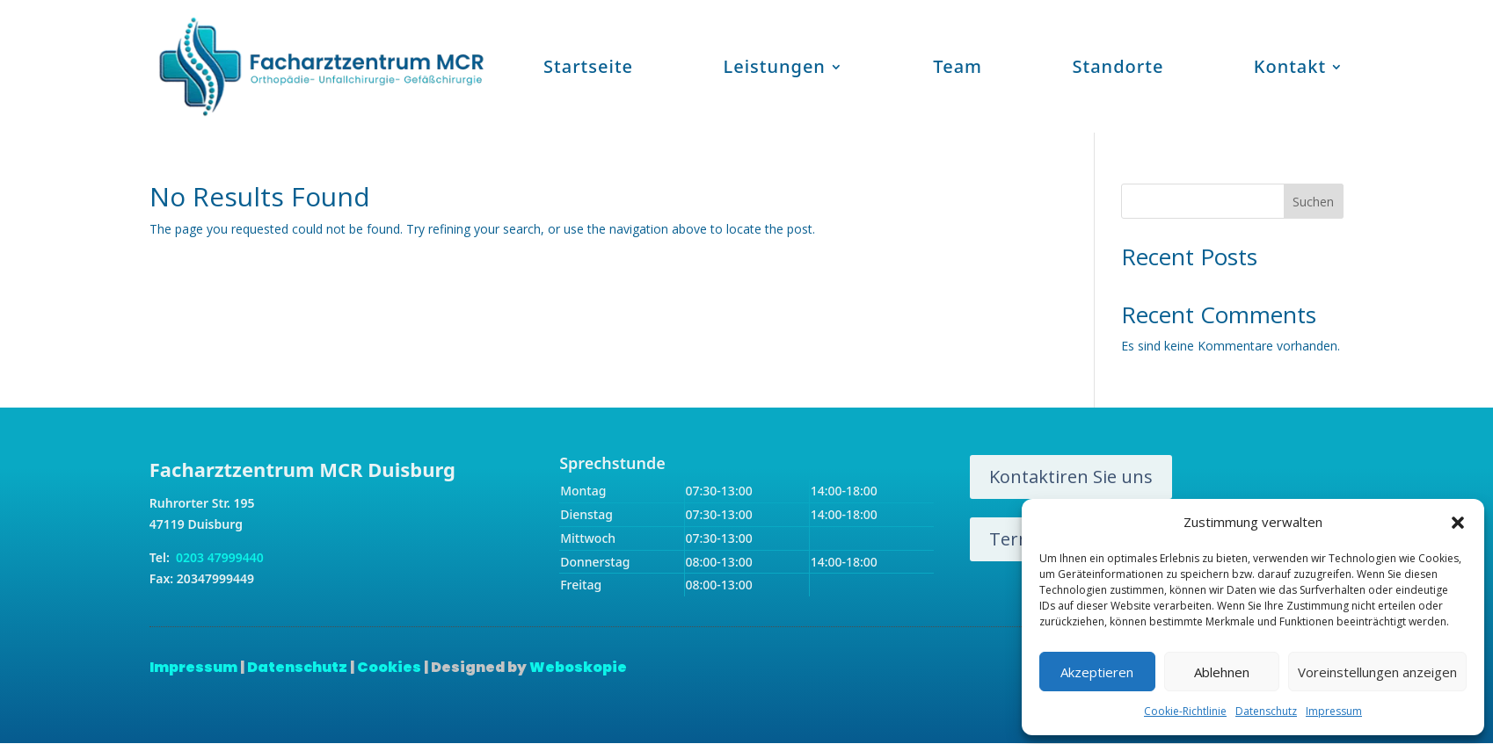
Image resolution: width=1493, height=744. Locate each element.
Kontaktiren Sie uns (1071, 476)
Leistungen (774, 66)
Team (957, 66)
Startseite (588, 66)
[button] (1458, 522)
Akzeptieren (1096, 672)
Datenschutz (1266, 711)
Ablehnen (1221, 672)
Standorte (1118, 66)
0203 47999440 (217, 557)
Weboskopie (578, 667)
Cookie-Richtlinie (1185, 711)
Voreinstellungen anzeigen (1377, 672)
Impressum (1334, 711)
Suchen (1313, 201)
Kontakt (1290, 66)
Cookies (389, 667)
